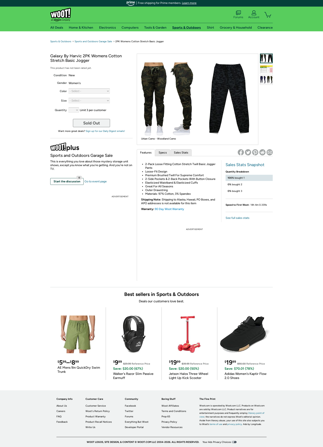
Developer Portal (134, 427)
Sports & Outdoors (60, 41)
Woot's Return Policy (97, 411)
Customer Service (95, 405)
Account (253, 14)
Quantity (61, 110)
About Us (61, 405)
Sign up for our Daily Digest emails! (105, 131)
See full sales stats (237, 218)
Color (63, 91)
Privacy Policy (169, 421)
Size (64, 100)
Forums (238, 14)
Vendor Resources (172, 427)
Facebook (130, 405)
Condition (60, 75)
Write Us (90, 427)
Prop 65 (166, 416)
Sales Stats (181, 152)
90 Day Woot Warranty (169, 209)
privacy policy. (234, 424)
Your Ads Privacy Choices (216, 442)
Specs (163, 152)
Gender (62, 83)
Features (146, 152)
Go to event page (95, 181)
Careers (60, 411)
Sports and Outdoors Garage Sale (93, 41)
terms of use (216, 424)
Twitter (129, 411)
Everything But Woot (137, 421)
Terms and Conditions (174, 411)
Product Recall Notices (98, 421)
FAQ (58, 416)
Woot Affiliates (170, 405)
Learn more (189, 3)
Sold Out (91, 123)
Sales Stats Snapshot (245, 164)
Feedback (62, 421)
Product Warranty (95, 416)
